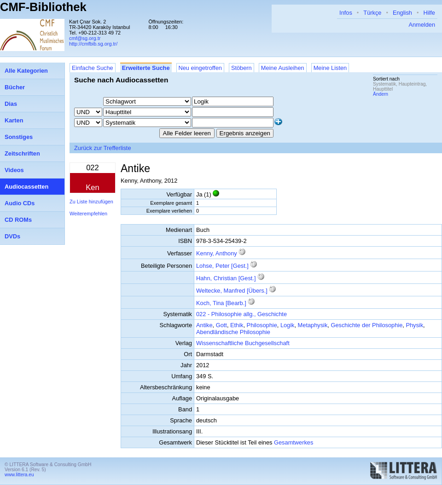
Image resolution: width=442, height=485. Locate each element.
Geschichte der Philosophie (366, 325)
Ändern (380, 94)
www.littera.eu (19, 474)
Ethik (236, 325)
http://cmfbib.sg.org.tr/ (93, 43)
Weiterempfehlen (88, 213)
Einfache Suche (92, 67)
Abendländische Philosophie (233, 332)
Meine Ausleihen (282, 67)
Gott (221, 325)
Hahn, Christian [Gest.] (226, 278)
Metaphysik (313, 325)
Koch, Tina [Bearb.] (221, 303)
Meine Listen (330, 67)
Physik (414, 325)
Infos (345, 12)
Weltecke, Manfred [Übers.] (232, 290)
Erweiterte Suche (146, 67)
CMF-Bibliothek (43, 6)
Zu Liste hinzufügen (91, 201)
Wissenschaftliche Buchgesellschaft (243, 343)
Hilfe (429, 12)
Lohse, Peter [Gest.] (222, 265)
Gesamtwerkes (293, 442)
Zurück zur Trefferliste (102, 147)
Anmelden (421, 24)
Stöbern (241, 67)
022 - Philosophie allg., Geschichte (241, 314)
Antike (204, 325)
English (402, 12)
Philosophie (262, 325)
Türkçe (372, 12)
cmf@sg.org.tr (84, 38)
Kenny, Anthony (216, 253)
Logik (287, 325)
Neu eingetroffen (200, 67)
